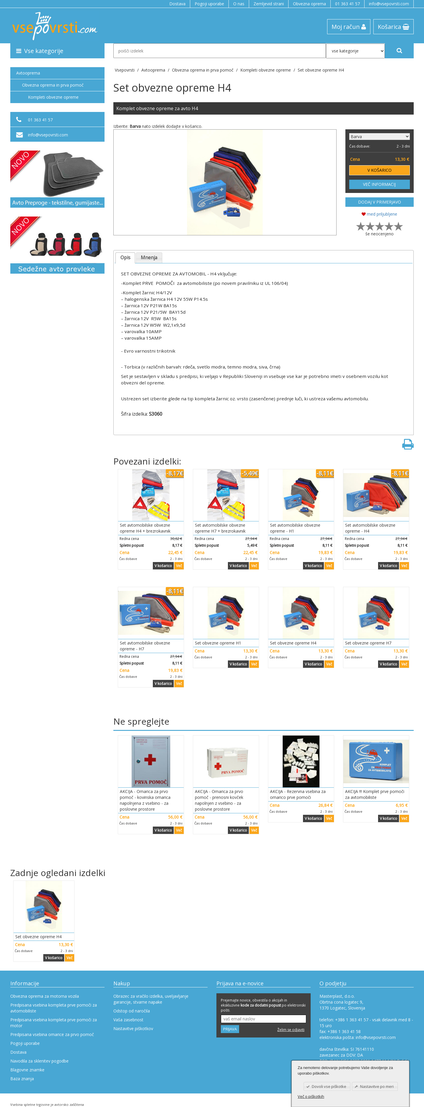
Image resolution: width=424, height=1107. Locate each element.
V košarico (163, 565)
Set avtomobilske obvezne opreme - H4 (370, 528)
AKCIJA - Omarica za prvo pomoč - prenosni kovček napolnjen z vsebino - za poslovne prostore (219, 800)
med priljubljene (379, 214)
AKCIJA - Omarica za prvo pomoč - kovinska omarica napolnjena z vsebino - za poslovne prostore (145, 800)
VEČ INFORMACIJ (379, 184)
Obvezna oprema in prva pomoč (53, 85)
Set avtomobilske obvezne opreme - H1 (295, 528)
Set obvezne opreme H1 (218, 643)
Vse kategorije (39, 51)
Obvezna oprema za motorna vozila (44, 996)
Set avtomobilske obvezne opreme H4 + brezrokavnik (145, 528)
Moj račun (349, 26)
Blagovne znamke (27, 1070)
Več (179, 565)
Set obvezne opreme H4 (321, 70)
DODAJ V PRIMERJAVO (379, 202)
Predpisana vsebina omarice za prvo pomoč (52, 1034)
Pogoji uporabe (209, 3)
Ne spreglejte (141, 721)
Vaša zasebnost (128, 1019)
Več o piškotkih (311, 1096)
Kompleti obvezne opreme (53, 97)
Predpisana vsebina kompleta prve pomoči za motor (53, 1022)
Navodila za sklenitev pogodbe (39, 1061)
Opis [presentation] (125, 258)
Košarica (393, 26)
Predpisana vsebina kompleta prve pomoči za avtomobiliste (53, 1008)
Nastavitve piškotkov (133, 1028)
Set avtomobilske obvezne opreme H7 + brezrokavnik (220, 528)
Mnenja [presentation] (149, 258)
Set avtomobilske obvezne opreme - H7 (145, 646)
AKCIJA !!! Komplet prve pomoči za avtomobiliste (374, 794)
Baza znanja (22, 1078)
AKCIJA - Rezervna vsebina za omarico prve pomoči (298, 794)
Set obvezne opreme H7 (368, 643)
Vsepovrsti (125, 70)
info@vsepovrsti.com (389, 3)
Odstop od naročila (131, 1011)
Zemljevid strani (269, 3)
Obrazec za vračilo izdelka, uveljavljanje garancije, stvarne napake (150, 999)
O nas (238, 3)
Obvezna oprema (309, 3)
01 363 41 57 (347, 3)
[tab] (125, 257)
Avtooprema (28, 73)
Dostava (177, 3)
